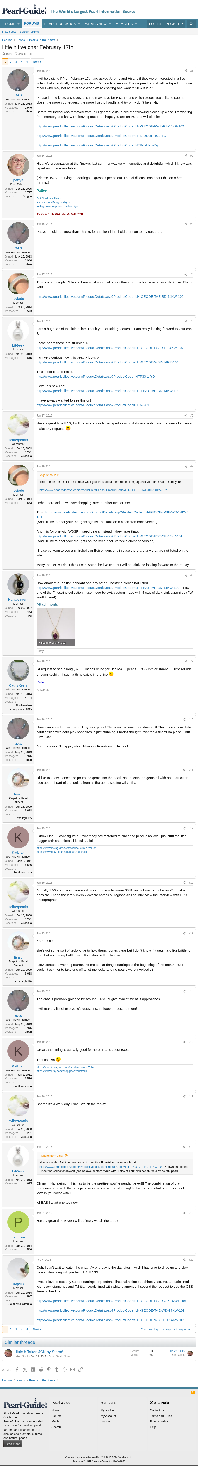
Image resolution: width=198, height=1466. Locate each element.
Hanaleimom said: (51, 1155)
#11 (191, 770)
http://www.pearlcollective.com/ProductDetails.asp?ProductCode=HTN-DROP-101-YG (101, 136)
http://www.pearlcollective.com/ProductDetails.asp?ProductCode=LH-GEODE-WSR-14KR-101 (108, 362)
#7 (191, 466)
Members (124, 24)
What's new (96, 24)
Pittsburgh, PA (23, 818)
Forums (31, 23)
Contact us (157, 1410)
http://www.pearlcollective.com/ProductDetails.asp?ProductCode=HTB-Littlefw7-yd (99, 145)
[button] (19, 24)
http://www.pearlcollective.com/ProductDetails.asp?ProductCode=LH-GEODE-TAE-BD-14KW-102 (110, 296)
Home (10, 24)
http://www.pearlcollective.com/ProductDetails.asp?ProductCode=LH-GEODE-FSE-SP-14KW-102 (110, 348)
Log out (105, 1421)
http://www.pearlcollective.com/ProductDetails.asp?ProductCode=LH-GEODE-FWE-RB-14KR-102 (110, 126)
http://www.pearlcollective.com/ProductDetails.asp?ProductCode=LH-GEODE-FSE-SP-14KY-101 (109, 536)
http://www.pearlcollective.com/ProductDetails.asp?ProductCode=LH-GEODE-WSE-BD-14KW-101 (111, 1320)
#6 (191, 415)
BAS (9, 54)
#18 (191, 1146)
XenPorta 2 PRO (81, 1461)
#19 (191, 1213)
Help (153, 1427)
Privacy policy (159, 1421)
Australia (26, 456)
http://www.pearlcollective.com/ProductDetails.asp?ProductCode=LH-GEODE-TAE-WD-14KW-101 (111, 1310)
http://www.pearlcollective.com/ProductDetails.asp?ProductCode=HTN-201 (93, 405)
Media (55, 1421)
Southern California (20, 1304)
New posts (9, 31)
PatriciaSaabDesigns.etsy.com (55, 202)
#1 (191, 71)
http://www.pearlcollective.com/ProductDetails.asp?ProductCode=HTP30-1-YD (96, 376)
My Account (108, 1416)
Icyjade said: (47, 475)
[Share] (186, 71)
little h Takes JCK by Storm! (39, 1352)
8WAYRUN (119, 1461)
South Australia (22, 872)
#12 (191, 828)
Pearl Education (60, 24)
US (30, 615)
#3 (191, 224)
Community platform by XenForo (99, 1457)
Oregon (27, 196)
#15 (191, 991)
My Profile (107, 1410)
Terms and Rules (161, 1416)
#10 (191, 719)
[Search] (191, 24)
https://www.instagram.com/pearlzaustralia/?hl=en (66, 848)
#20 (191, 1259)
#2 (191, 155)
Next (36, 61)
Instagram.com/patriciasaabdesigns (58, 206)
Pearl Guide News (60, 1356)
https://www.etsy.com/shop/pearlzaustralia (62, 851)
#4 (191, 274)
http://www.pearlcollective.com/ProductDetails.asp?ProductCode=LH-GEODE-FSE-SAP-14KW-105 (111, 1301)
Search (56, 1427)
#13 (191, 882)
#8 (191, 575)
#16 (191, 1042)
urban (28, 111)
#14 (191, 933)
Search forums (29, 31)
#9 (191, 661)
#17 (191, 1096)
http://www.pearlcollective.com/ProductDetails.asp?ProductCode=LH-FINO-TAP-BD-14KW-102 (108, 391)
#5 (191, 321)
